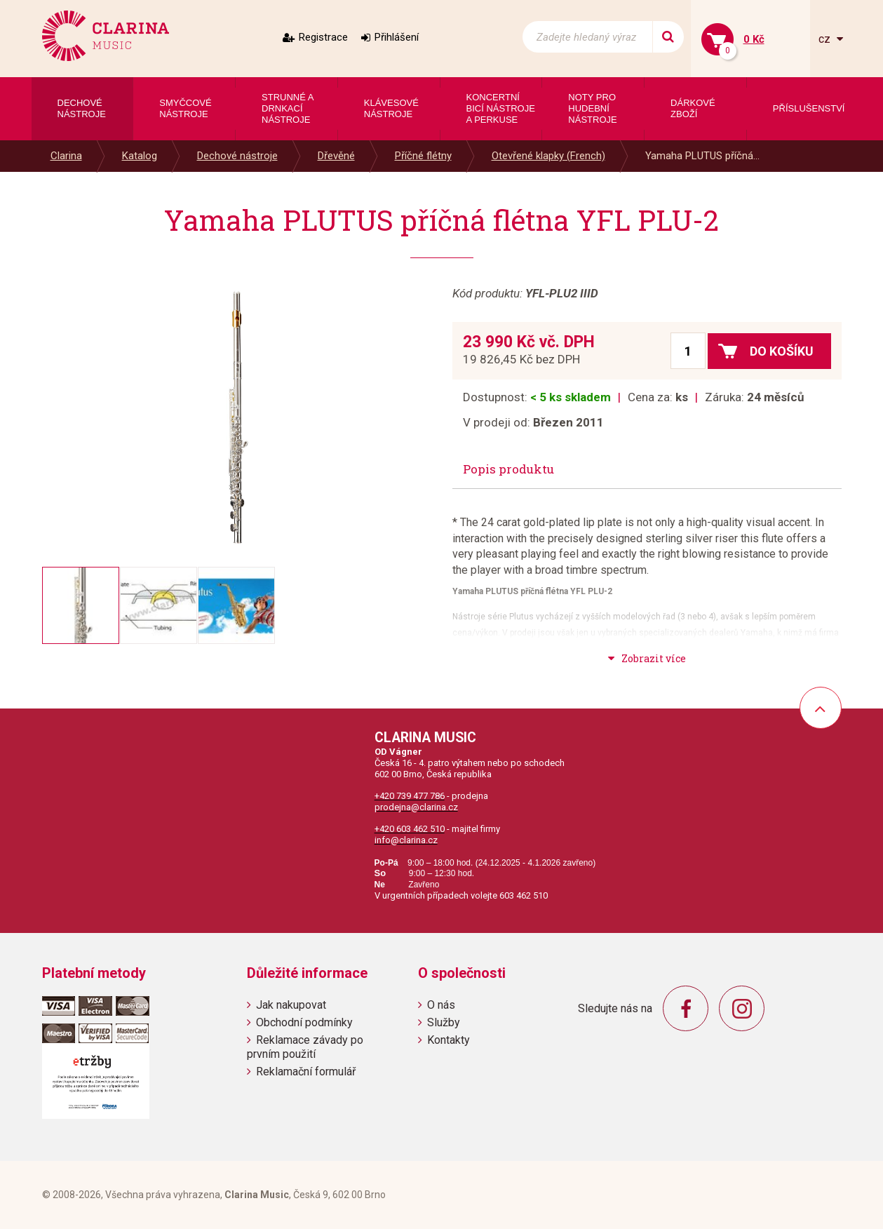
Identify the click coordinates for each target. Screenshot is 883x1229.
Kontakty (448, 1040)
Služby (443, 1022)
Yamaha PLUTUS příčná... (702, 155)
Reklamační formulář (306, 1071)
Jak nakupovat (291, 1005)
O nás (441, 1005)
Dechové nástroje (237, 155)
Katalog (139, 155)
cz (825, 39)
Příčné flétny (423, 155)
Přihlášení (397, 37)
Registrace (323, 37)
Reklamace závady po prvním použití (305, 1046)
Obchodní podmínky (304, 1022)
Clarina (66, 155)
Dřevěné (336, 155)
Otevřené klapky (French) (548, 155)
